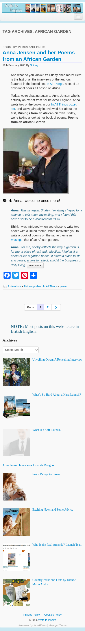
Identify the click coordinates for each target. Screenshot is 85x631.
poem (63, 286)
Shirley (34, 65)
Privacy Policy (31, 614)
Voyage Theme (58, 625)
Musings (16, 239)
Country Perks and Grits (24, 47)
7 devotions (14, 286)
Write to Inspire (47, 620)
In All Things (54, 84)
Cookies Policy (53, 614)
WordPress (39, 625)
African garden (32, 286)
